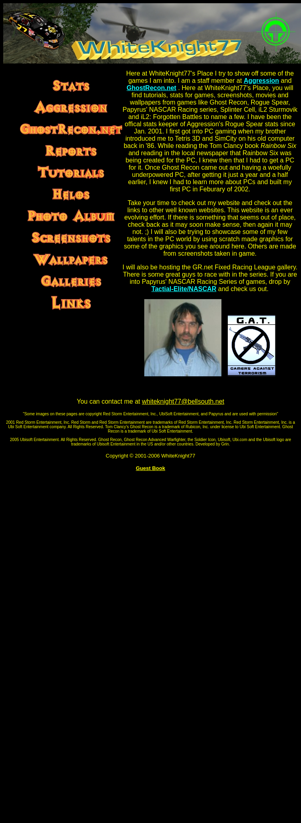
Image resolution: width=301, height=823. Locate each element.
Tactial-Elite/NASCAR (184, 288)
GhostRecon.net (151, 87)
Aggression (261, 80)
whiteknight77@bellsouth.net (183, 401)
